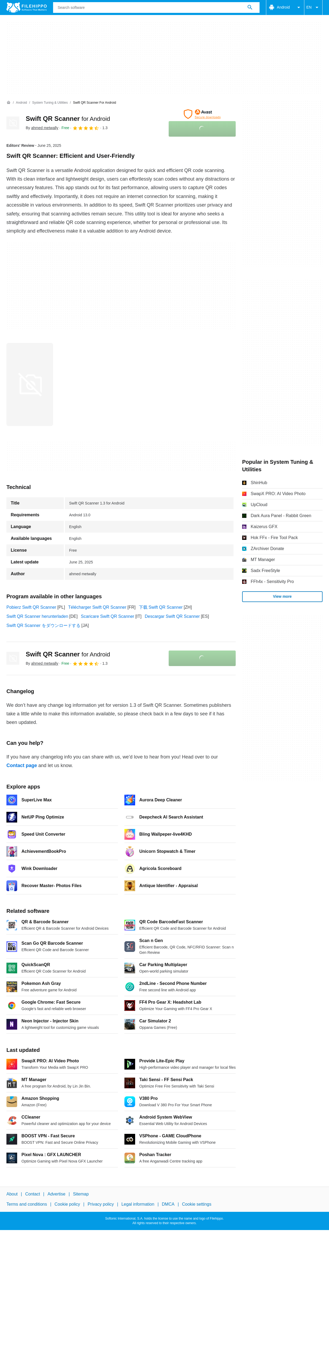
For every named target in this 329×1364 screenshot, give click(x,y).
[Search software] (250, 7)
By (42, 128)
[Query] (156, 7)
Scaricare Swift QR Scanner (107, 616)
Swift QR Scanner (68, 118)
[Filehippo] (26, 7)
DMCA (168, 1204)
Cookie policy (67, 1204)
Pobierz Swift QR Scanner (31, 607)
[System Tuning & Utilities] (50, 102)
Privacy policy (101, 1204)
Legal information (137, 1204)
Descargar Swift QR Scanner (172, 616)
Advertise (56, 1194)
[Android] (21, 102)
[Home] (8, 102)
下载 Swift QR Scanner (161, 607)
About (12, 1194)
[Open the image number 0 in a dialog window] (29, 384)
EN (313, 7)
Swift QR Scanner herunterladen (37, 616)
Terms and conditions (26, 1204)
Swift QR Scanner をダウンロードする (43, 625)
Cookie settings (196, 1204)
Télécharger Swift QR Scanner (97, 607)
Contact (32, 1194)
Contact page (21, 765)
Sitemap (81, 1194)
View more (282, 596)
